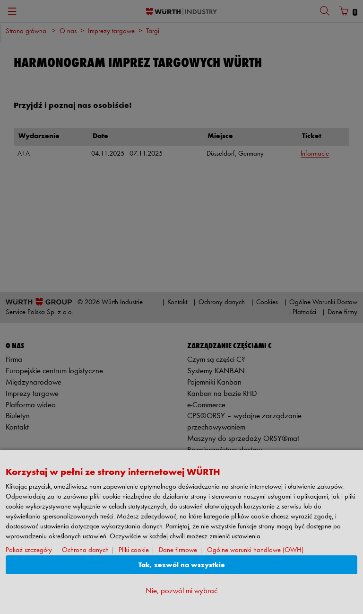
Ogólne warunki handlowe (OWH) (255, 550)
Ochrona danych (85, 550)
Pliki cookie (134, 550)
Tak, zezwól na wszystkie (181, 565)
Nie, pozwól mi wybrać (181, 591)
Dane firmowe (178, 550)
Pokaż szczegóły (29, 550)
